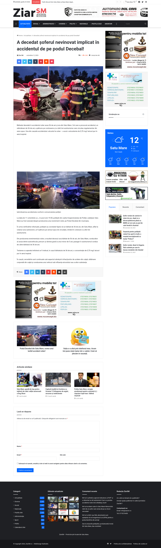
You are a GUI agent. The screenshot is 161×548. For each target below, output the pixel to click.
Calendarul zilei (20, 527)
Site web (63, 455)
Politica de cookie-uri (140, 544)
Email (19, 455)
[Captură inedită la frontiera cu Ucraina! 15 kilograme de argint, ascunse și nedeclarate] (58, 380)
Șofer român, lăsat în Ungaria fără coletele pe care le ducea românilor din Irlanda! (133, 247)
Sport (17, 520)
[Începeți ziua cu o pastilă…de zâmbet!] (74, 512)
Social (35, 24)
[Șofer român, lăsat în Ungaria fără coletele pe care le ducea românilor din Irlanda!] (115, 248)
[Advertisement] (58, 155)
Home (20, 35)
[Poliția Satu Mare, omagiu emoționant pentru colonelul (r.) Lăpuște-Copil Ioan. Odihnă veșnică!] (87, 380)
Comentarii (140, 207)
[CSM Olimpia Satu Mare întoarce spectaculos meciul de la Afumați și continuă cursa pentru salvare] (53, 506)
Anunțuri (108, 24)
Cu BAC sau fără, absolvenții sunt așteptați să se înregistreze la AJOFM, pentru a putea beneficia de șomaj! (97, 517)
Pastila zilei (96, 24)
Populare (112, 207)
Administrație (48, 24)
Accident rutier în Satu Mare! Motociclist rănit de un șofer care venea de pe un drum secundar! (97, 509)
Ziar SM (21, 55)
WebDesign (37, 544)
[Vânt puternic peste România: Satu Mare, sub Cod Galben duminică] (63, 506)
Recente (126, 207)
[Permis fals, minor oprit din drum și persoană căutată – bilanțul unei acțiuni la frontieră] (74, 506)
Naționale (84, 24)
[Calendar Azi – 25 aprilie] (63, 512)
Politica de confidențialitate (123, 544)
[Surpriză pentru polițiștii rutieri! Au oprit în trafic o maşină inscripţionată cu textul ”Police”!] (115, 234)
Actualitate (25, 24)
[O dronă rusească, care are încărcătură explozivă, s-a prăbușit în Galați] (74, 499)
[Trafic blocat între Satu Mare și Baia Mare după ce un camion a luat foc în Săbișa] (53, 499)
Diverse (61, 24)
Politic (72, 24)
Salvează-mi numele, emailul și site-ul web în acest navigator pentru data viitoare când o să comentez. (53, 463)
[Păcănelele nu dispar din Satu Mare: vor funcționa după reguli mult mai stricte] (53, 518)
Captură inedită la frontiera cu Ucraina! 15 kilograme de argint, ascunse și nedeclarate (57, 391)
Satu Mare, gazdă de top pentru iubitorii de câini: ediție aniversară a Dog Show (29, 391)
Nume (19, 446)
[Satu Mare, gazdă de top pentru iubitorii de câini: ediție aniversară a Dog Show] (29, 380)
